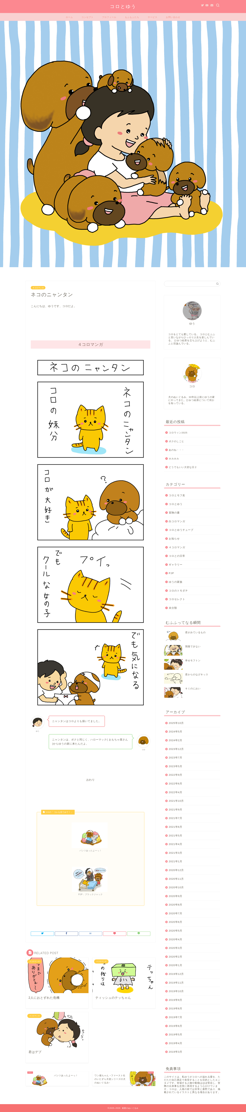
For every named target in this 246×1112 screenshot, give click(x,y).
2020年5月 (175, 930)
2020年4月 (175, 939)
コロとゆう (123, 6)
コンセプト (87, 17)
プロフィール (109, 17)
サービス (152, 17)
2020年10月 (176, 887)
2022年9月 (175, 774)
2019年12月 (176, 973)
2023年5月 (175, 766)
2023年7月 (175, 757)
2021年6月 (175, 826)
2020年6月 (175, 921)
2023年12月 (176, 748)
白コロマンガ (177, 521)
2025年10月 (176, 722)
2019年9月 (175, 999)
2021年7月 (175, 818)
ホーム (69, 17)
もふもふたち (132, 17)
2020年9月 (175, 896)
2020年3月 (175, 947)
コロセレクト (177, 599)
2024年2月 (175, 740)
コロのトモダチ (178, 590)
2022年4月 (175, 792)
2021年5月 (175, 835)
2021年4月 (175, 844)
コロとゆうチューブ (181, 529)
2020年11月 (176, 878)
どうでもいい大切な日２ (183, 467)
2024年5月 (175, 731)
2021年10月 (176, 800)
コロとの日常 (177, 555)
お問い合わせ (173, 17)
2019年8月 (175, 1008)
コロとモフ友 (177, 495)
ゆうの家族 (175, 581)
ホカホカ (174, 458)
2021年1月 (175, 861)
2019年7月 (175, 1017)
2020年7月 (175, 913)
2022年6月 (175, 783)
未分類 (173, 607)
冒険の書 (174, 512)
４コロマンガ (38, 288)
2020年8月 (175, 904)
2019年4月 (175, 1043)
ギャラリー (175, 564)
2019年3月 (175, 1051)
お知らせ (174, 538)
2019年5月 (175, 1034)
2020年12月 (176, 870)
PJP (171, 573)
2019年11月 (176, 982)
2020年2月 (175, 956)
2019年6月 (175, 1025)
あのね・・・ (176, 450)
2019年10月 (176, 991)
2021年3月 (175, 852)
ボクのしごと (176, 441)
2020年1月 (175, 965)
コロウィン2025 (178, 432)
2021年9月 (175, 809)
